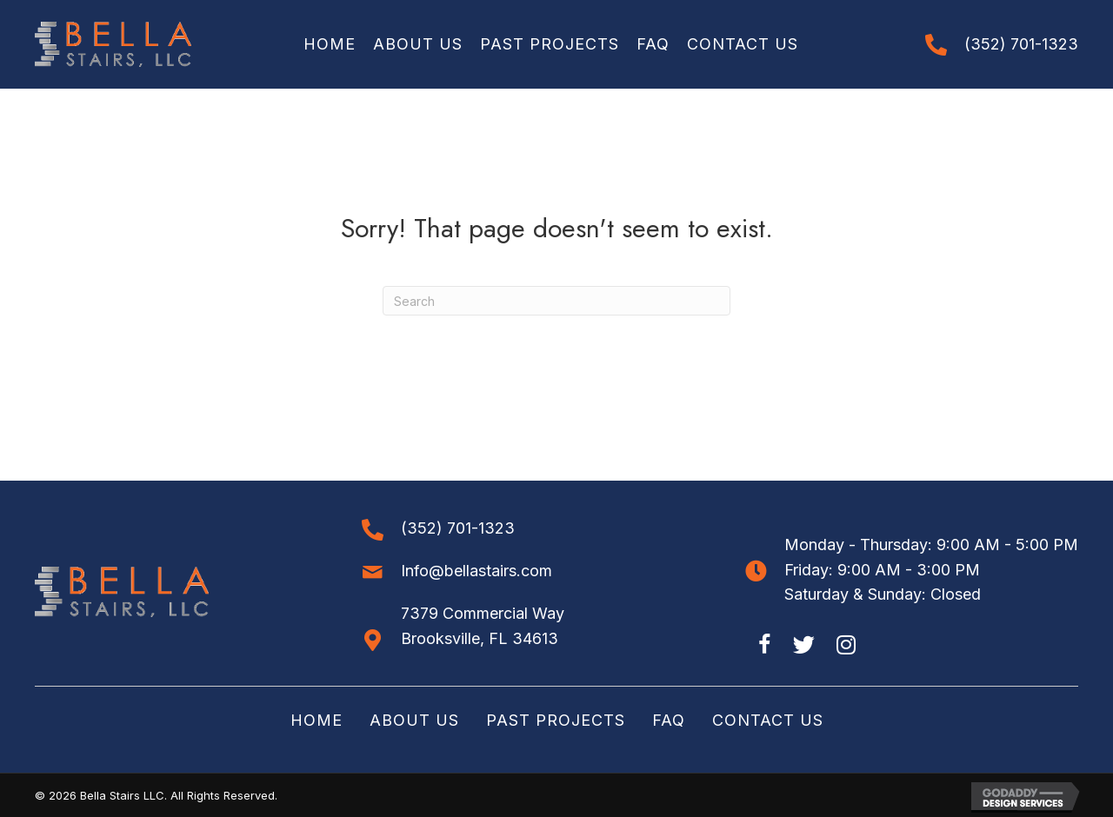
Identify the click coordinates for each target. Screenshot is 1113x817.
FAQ (668, 720)
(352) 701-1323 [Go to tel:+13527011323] (1021, 44)
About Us (414, 720)
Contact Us (767, 720)
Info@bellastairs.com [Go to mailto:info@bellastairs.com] (476, 570)
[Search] (556, 301)
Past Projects (555, 720)
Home (316, 720)
